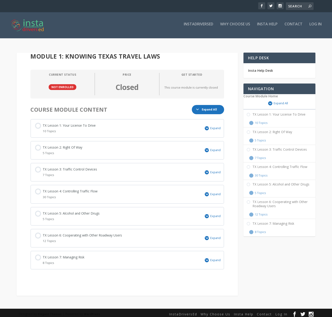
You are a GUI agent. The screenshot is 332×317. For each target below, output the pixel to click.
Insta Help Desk (260, 68)
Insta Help (267, 27)
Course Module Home (260, 94)
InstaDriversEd (198, 27)
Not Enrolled (62, 84)
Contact (293, 27)
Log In (315, 27)
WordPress (92, 312)
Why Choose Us (235, 27)
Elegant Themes (50, 312)
